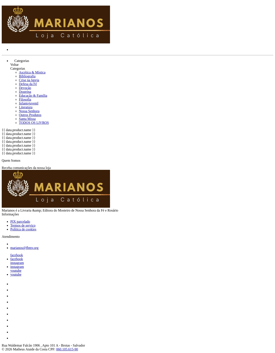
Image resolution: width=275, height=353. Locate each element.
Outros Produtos (30, 115)
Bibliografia (27, 76)
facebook (16, 255)
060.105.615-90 (67, 349)
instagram (17, 263)
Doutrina (25, 92)
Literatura (25, 107)
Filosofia (25, 99)
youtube (15, 270)
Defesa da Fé (28, 84)
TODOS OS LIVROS (34, 122)
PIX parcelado (20, 221)
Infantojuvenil (28, 103)
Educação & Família (33, 95)
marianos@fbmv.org (24, 248)
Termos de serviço (22, 225)
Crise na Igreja (29, 80)
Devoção (25, 88)
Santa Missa (27, 119)
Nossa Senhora (29, 111)
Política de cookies (23, 229)
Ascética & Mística (32, 72)
